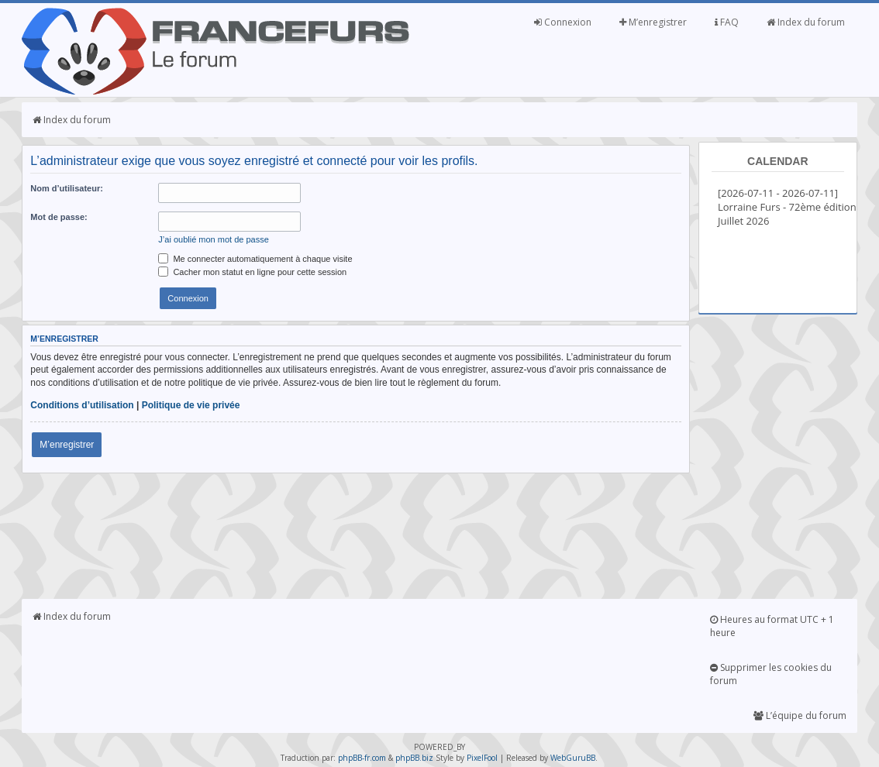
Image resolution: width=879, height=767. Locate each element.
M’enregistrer (653, 22)
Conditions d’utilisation (81, 405)
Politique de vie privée (191, 405)
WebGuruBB (572, 757)
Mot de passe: (58, 217)
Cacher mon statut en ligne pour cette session (252, 272)
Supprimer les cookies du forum (771, 674)
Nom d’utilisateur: (66, 188)
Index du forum (806, 22)
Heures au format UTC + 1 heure (772, 626)
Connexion (562, 22)
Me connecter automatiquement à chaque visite (255, 258)
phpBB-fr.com (362, 757)
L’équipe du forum (799, 715)
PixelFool (482, 757)
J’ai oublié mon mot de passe (213, 239)
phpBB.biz (414, 757)
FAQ (727, 22)
